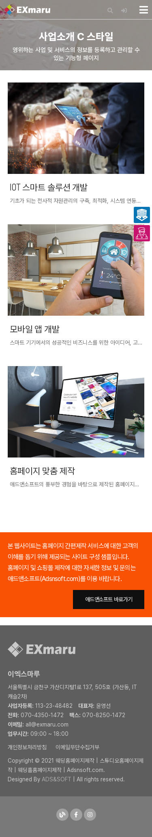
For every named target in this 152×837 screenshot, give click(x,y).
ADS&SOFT (56, 779)
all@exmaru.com (47, 724)
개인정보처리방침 (27, 747)
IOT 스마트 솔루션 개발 (49, 187)
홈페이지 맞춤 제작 (42, 470)
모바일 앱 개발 (35, 328)
